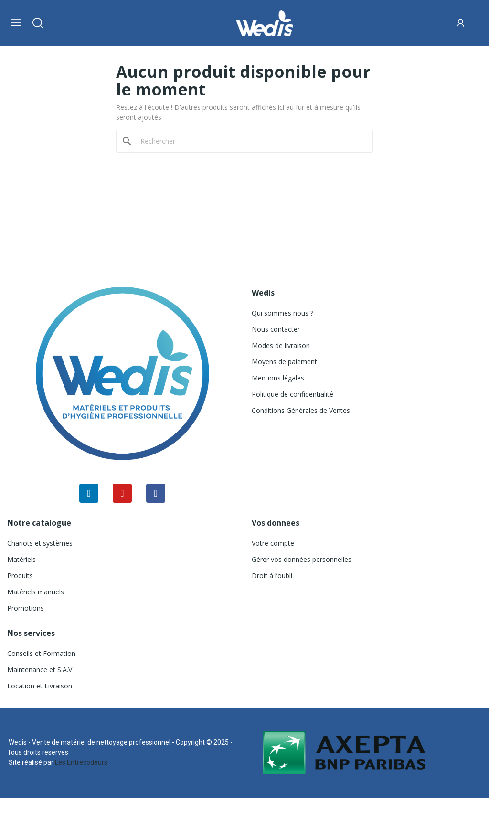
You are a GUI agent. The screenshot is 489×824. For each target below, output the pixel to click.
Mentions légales (278, 377)
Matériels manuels (35, 591)
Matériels (21, 559)
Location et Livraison (39, 685)
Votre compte (273, 543)
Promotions (25, 608)
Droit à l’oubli (272, 575)
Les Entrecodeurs (81, 762)
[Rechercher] (250, 141)
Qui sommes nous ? (282, 312)
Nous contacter (276, 329)
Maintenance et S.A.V (39, 669)
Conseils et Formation (41, 653)
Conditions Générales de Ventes (301, 410)
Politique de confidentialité (292, 394)
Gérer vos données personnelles (301, 559)
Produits (20, 575)
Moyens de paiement (284, 361)
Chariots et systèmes (40, 543)
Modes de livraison (281, 345)
